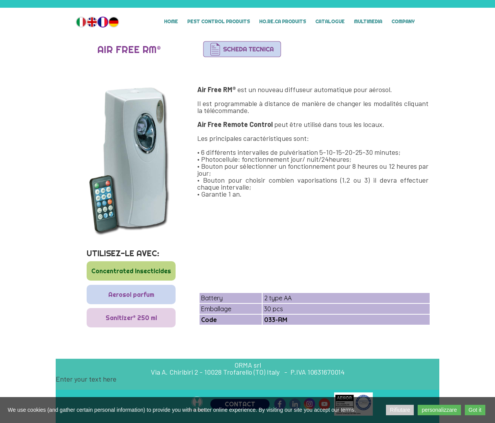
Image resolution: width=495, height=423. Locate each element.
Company (403, 21)
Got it (475, 410)
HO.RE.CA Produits (282, 21)
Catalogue (330, 21)
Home (171, 21)
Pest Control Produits (218, 21)
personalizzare (439, 410)
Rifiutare (400, 410)
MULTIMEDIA (368, 21)
